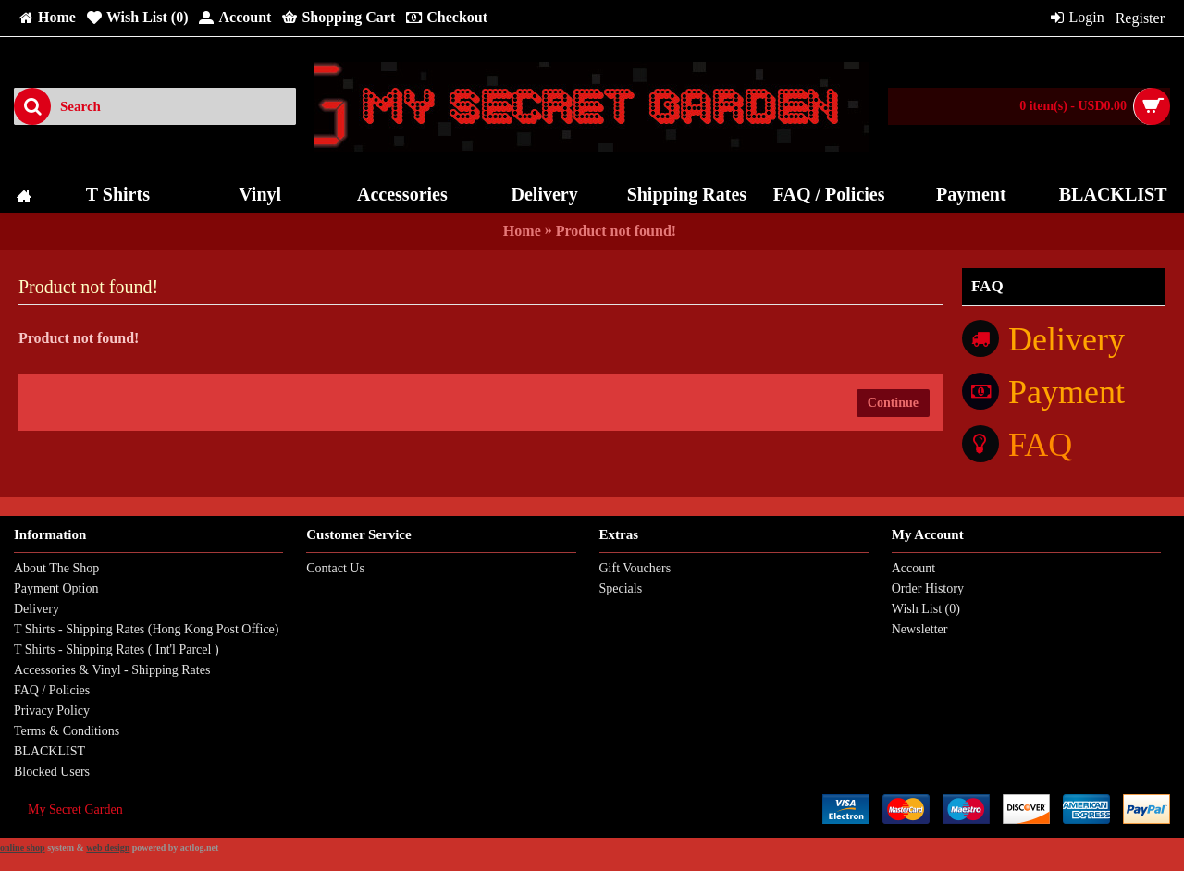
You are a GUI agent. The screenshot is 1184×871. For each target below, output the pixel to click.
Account (913, 568)
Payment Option (56, 588)
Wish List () (926, 609)
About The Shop (56, 568)
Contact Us (335, 568)
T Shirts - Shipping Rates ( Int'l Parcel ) (116, 649)
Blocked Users (52, 772)
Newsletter (920, 629)
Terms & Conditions (66, 731)
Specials (621, 588)
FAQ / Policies (52, 690)
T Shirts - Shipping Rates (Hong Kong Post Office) (146, 629)
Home (522, 231)
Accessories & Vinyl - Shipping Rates (112, 670)
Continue (893, 403)
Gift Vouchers (635, 568)
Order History (928, 588)
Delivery (36, 609)
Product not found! (616, 231)
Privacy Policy (52, 711)
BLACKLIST (49, 751)
